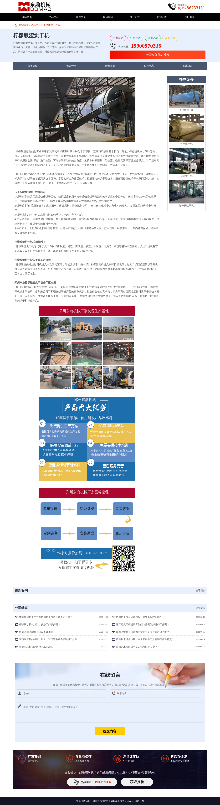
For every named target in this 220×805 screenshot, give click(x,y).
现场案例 (108, 17)
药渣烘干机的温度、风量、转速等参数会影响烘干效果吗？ (49, 639)
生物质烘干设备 (51, 25)
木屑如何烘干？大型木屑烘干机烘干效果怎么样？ (45, 617)
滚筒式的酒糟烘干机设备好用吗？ (37, 632)
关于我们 (135, 17)
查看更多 (200, 590)
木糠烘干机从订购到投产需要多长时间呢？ (139, 617)
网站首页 (27, 17)
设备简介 (32, 65)
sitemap (130, 801)
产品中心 (54, 17)
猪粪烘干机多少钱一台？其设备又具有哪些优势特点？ (145, 639)
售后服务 (189, 17)
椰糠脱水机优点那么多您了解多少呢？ (39, 624)
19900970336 (146, 46)
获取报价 (137, 782)
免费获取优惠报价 (157, 54)
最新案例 (110, 65)
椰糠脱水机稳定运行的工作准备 (36, 646)
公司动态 (149, 65)
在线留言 (187, 65)
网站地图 (139, 801)
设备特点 (71, 65)
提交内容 (109, 731)
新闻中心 (81, 17)
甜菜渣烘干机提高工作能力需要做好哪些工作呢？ (142, 624)
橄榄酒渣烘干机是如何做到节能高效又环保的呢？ (142, 632)
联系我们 (162, 17)
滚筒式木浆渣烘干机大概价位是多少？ (136, 646)
